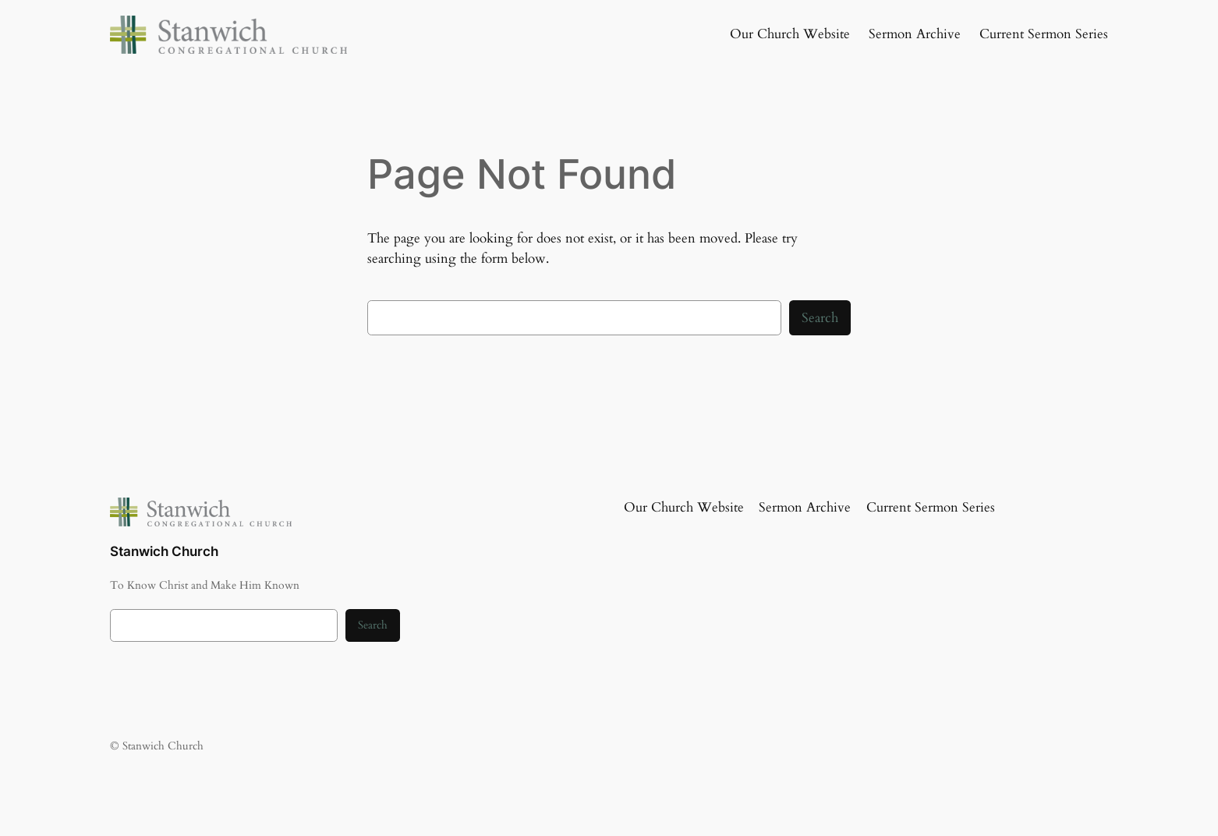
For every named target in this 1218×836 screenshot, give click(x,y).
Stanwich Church (164, 551)
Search (820, 318)
